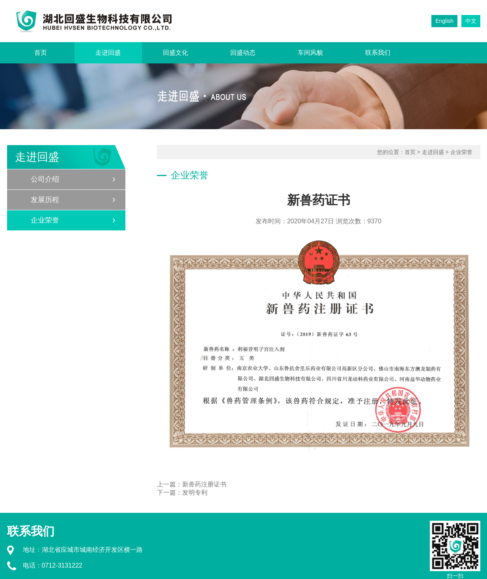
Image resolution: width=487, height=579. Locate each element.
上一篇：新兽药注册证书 (191, 484)
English (444, 21)
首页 (40, 52)
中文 (470, 21)
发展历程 (45, 200)
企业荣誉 (45, 220)
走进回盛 (108, 52)
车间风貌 (310, 52)
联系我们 (377, 52)
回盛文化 (175, 52)
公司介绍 (45, 179)
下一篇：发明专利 (182, 492)
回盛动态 (243, 52)
